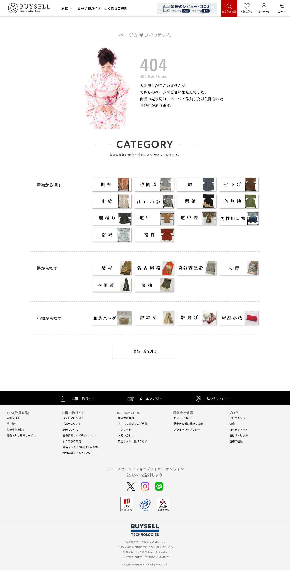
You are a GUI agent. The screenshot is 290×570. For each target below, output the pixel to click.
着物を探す (13, 418)
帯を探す (12, 423)
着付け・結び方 (238, 435)
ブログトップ (237, 418)
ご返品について (71, 423)
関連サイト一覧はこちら (132, 441)
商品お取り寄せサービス (21, 435)
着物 (64, 8)
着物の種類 (236, 441)
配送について (70, 429)
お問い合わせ (126, 435)
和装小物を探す (16, 429)
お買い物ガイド (89, 8)
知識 (232, 423)
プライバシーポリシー (187, 429)
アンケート (124, 429)
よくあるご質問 (116, 8)
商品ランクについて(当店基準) (80, 447)
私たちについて (183, 418)
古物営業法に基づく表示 (77, 453)
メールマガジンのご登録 (132, 423)
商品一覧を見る (145, 351)
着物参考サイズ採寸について (79, 435)
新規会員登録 (126, 418)
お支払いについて (73, 418)
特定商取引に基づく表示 (188, 423)
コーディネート (238, 429)
